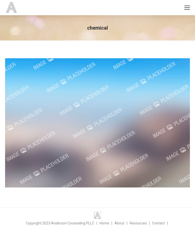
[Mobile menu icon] (187, 7)
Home (104, 223)
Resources (138, 223)
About (119, 223)
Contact (158, 223)
